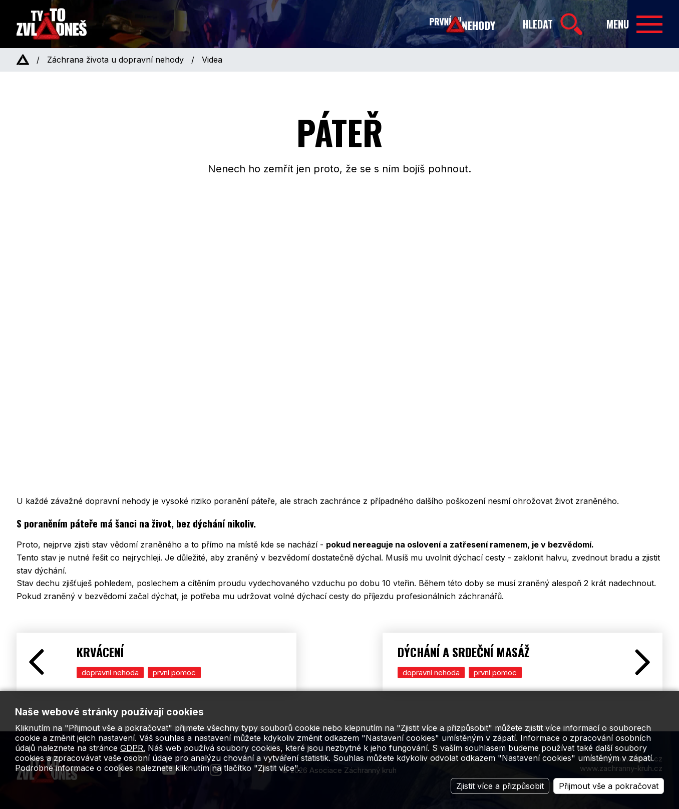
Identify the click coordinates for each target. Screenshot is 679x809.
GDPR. (132, 748)
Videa (212, 60)
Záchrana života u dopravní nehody (115, 60)
